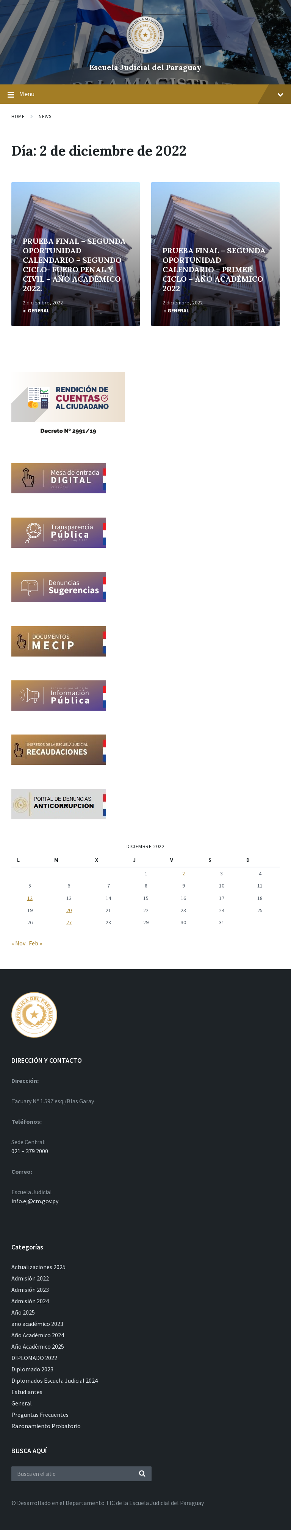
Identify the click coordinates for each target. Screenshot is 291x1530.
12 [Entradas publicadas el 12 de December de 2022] (30, 898)
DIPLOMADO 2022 (34, 1358)
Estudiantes (26, 1392)
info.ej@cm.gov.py (34, 1201)
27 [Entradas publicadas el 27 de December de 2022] (69, 922)
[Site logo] (145, 54)
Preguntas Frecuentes (40, 1414)
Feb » (35, 943)
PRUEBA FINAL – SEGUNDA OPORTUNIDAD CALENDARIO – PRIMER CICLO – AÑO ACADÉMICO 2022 (214, 269)
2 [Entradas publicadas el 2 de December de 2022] (183, 873)
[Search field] (81, 1473)
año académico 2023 (37, 1323)
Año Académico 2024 (37, 1335)
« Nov (18, 943)
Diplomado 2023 (32, 1369)
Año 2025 (23, 1312)
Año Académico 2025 (37, 1346)
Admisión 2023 (30, 1289)
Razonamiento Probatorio (46, 1426)
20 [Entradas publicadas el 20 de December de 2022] (69, 910)
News (45, 116)
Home (18, 116)
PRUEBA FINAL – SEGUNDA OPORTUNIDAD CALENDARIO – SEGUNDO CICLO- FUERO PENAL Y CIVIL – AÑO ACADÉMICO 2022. (74, 264)
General (38, 310)
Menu (145, 94)
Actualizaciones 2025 (38, 1267)
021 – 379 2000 (29, 1151)
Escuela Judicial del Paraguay (145, 67)
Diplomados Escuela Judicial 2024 (54, 1380)
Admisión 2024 (30, 1301)
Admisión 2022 (30, 1278)
